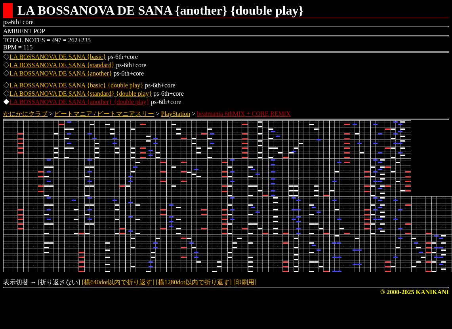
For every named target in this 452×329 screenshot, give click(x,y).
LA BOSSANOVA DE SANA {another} (61, 73)
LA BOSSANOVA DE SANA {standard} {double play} (81, 93)
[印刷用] (245, 282)
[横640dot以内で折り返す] (118, 282)
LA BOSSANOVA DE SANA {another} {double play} (79, 101)
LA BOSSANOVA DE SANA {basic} (58, 56)
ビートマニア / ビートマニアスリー (104, 113)
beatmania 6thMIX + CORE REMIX (244, 113)
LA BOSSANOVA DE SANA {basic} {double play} (76, 85)
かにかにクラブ (25, 113)
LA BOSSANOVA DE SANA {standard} (62, 65)
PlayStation (176, 113)
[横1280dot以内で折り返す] (194, 282)
